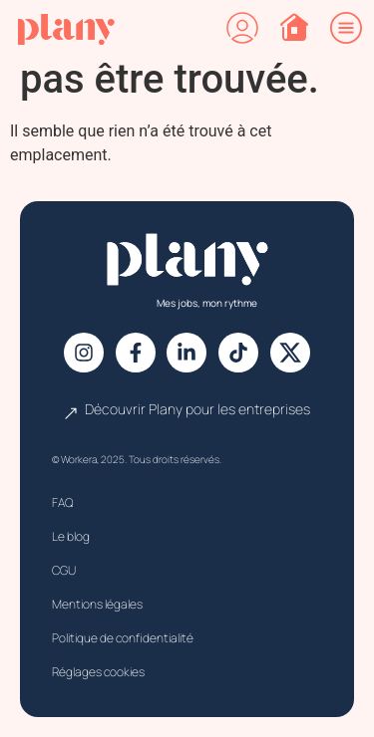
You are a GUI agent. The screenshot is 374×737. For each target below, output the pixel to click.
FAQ (62, 502)
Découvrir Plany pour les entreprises (197, 408)
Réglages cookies (98, 671)
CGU (64, 570)
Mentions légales (97, 604)
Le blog (71, 536)
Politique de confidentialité (122, 637)
